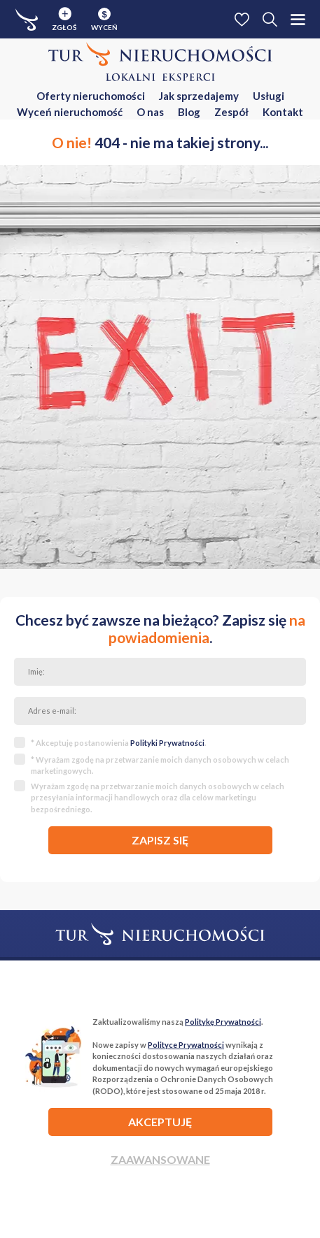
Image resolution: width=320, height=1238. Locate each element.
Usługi (268, 95)
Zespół (231, 112)
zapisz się (160, 840)
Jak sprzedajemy (199, 95)
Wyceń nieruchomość (70, 112)
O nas (150, 112)
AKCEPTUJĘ (160, 1121)
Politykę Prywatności (223, 1021)
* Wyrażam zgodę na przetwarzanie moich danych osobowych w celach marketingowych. (160, 765)
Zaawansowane (160, 1159)
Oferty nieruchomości (90, 95)
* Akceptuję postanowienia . (118, 742)
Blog (189, 112)
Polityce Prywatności (186, 1044)
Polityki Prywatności (167, 742)
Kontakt (283, 112)
